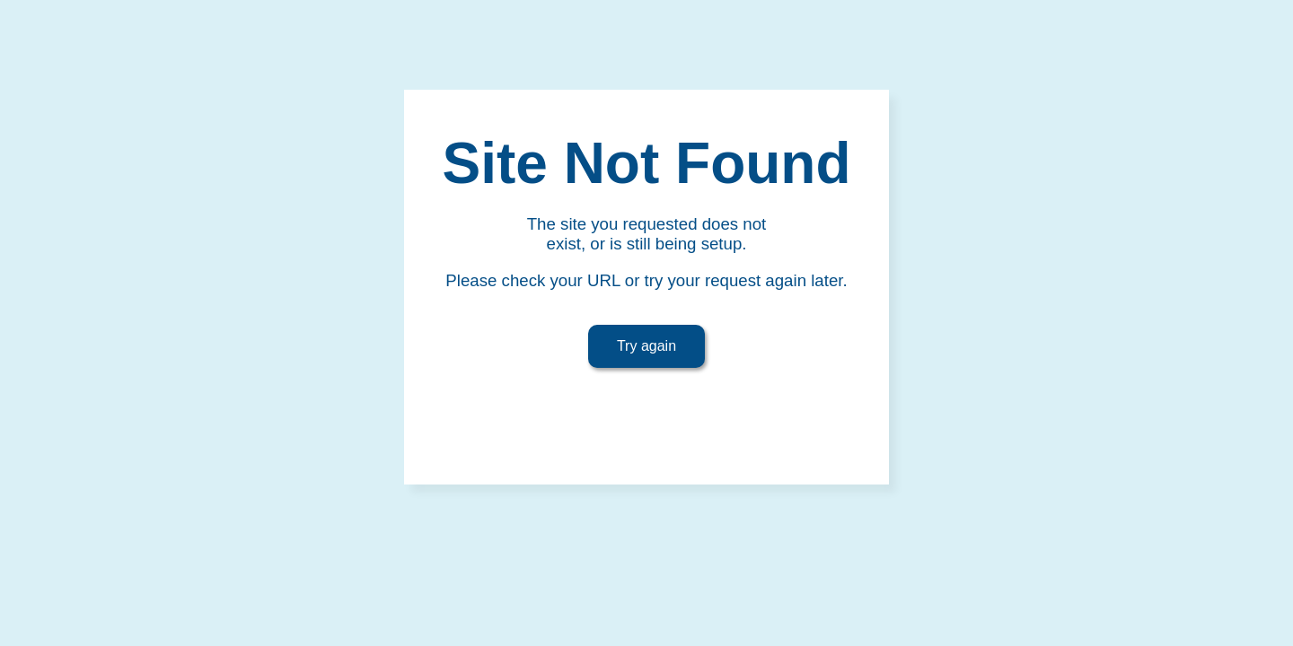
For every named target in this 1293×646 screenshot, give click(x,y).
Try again (646, 346)
